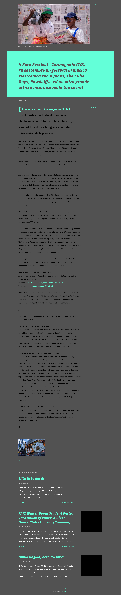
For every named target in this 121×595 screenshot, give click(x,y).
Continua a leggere (68, 502)
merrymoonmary (65, 591)
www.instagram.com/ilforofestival (41, 286)
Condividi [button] (93, 107)
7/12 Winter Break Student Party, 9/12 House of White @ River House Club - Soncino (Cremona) (45, 517)
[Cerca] (95, 5)
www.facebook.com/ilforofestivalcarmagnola (45, 283)
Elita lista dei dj (31, 478)
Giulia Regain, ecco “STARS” (41, 557)
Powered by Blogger (60, 588)
